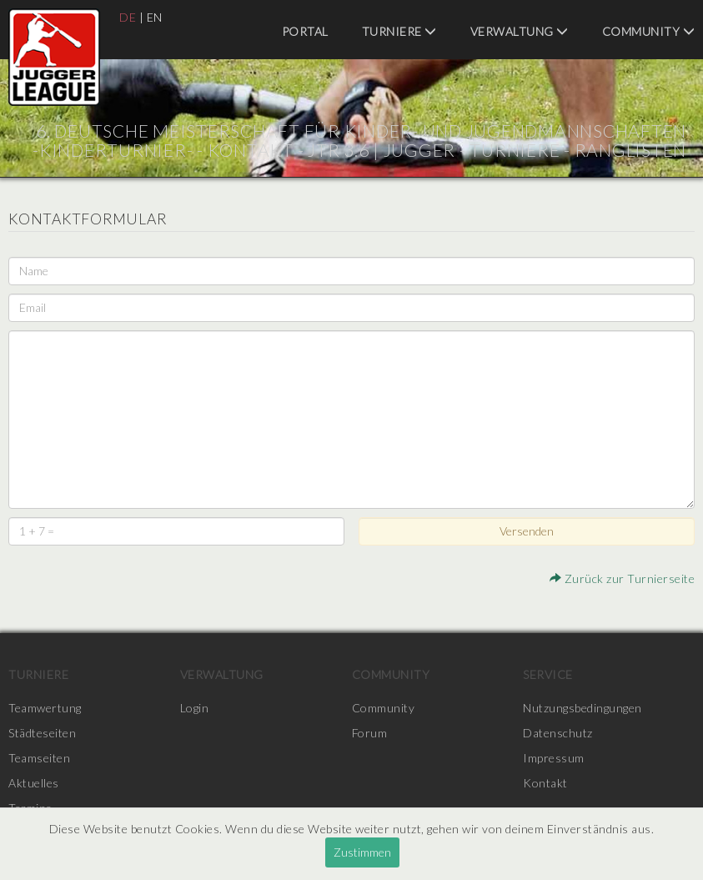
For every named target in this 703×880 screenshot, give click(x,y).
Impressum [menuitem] (554, 758)
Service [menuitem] (548, 674)
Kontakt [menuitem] (545, 783)
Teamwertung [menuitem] (45, 708)
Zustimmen (362, 852)
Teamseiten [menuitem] (39, 758)
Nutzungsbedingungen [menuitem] (582, 708)
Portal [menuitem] (305, 31)
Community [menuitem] (648, 31)
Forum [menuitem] (370, 733)
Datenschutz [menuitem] (558, 733)
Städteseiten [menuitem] (42, 733)
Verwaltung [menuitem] (519, 31)
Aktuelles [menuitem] (33, 783)
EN (155, 17)
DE (127, 17)
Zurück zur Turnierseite (622, 578)
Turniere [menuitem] (399, 31)
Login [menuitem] (194, 708)
